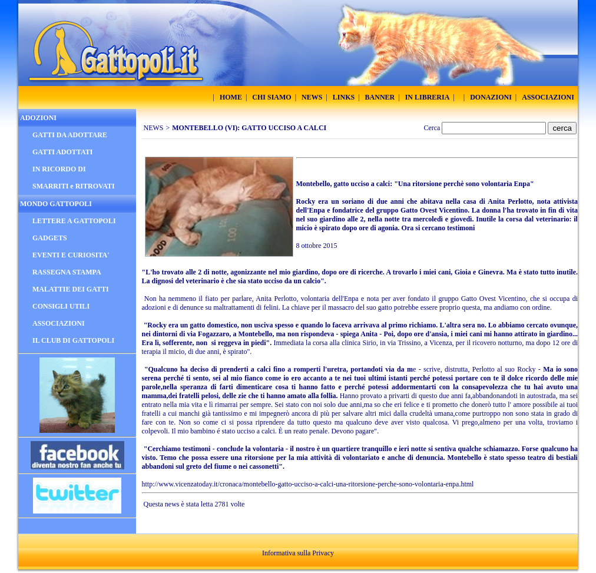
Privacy (323, 553)
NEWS (154, 128)
